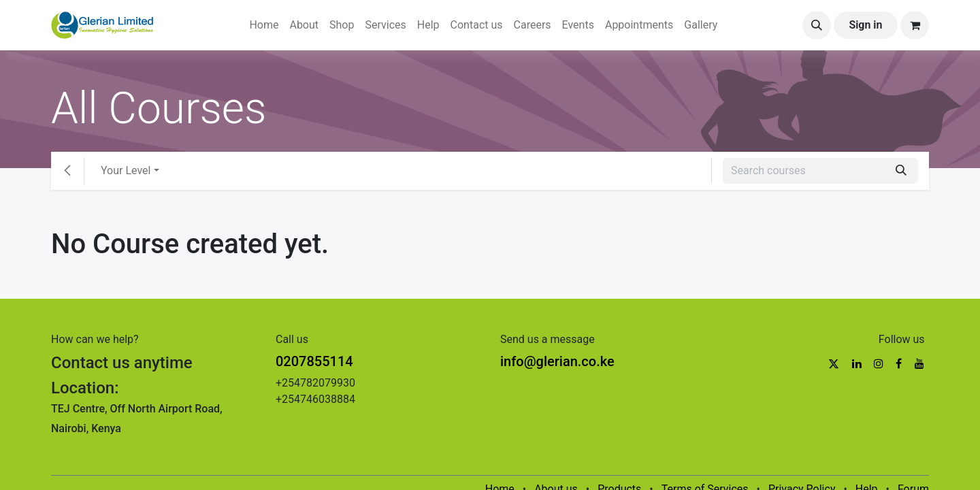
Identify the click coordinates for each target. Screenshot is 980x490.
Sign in (865, 24)
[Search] (901, 171)
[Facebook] (898, 363)
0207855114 (314, 361)
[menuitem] (264, 25)
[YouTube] (919, 363)
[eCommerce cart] (914, 25)
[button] (816, 25)
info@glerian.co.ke (557, 361)
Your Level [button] (125, 170)
